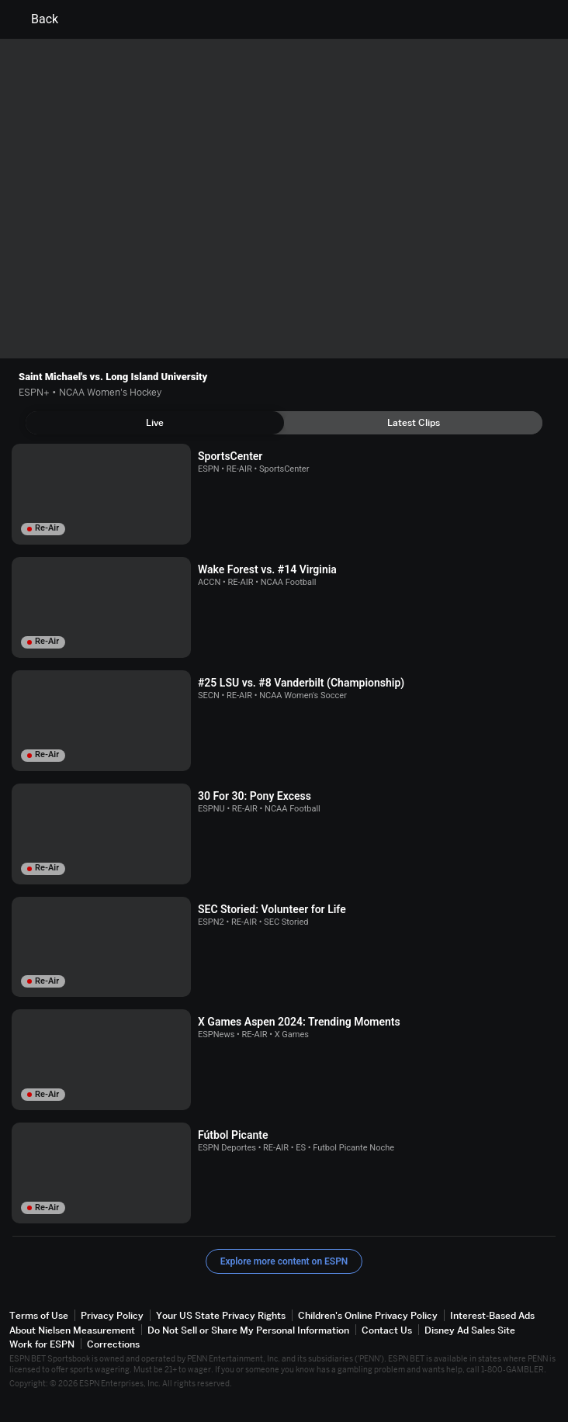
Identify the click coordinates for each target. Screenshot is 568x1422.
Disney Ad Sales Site (469, 1330)
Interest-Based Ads (492, 1315)
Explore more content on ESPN (284, 1261)
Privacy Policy (112, 1315)
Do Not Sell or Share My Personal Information (248, 1330)
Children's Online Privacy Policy (368, 1315)
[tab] (155, 422)
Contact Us (387, 1330)
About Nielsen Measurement (72, 1330)
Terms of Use (38, 1315)
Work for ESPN (41, 1344)
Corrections (113, 1344)
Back (35, 19)
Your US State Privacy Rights (221, 1315)
